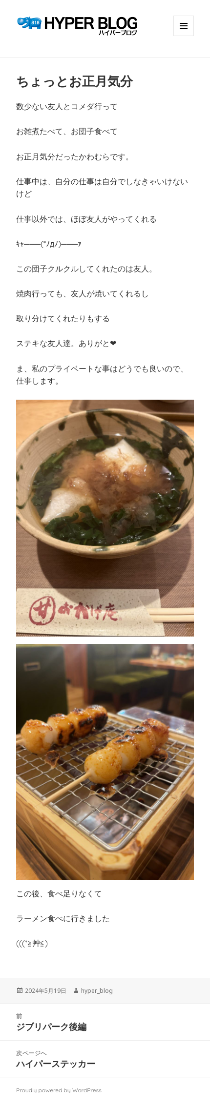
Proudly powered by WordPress (59, 1090)
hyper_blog (97, 991)
